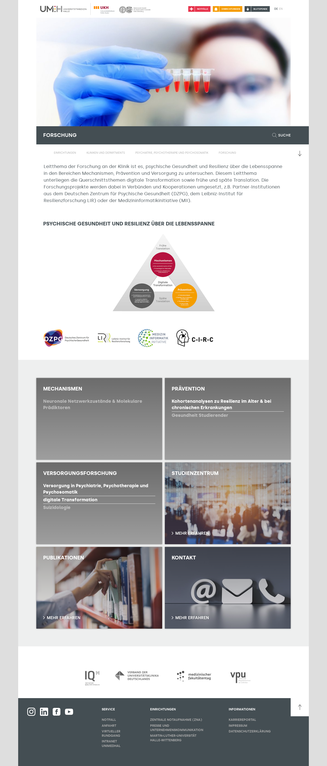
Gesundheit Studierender (200, 415)
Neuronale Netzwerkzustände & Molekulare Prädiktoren (92, 404)
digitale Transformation (70, 499)
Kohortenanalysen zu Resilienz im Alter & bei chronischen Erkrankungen (221, 404)
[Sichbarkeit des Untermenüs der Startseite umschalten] (45, 152)
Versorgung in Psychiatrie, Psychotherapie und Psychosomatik (95, 489)
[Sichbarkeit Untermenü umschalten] (79, 153)
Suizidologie (56, 507)
